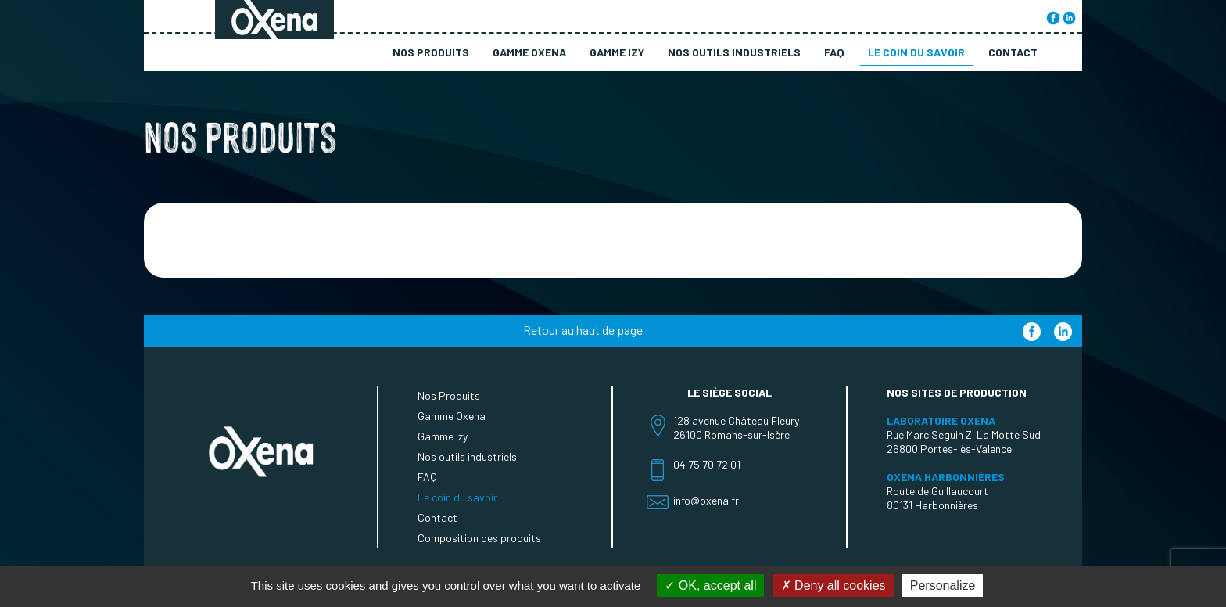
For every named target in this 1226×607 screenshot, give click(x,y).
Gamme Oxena (529, 52)
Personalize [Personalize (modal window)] (943, 585)
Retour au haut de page (583, 329)
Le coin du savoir (916, 52)
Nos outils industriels (734, 52)
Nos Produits (431, 52)
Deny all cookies (833, 585)
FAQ (834, 52)
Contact (1013, 52)
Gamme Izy (617, 52)
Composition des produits (479, 537)
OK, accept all (710, 585)
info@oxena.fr (706, 500)
